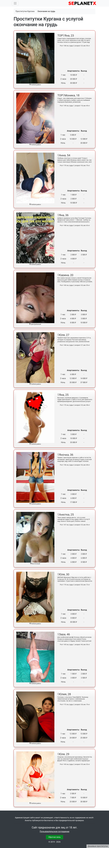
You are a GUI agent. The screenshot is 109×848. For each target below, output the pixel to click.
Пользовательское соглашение (54, 831)
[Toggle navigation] (15, 3)
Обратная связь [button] (54, 837)
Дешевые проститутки (98, 846)
